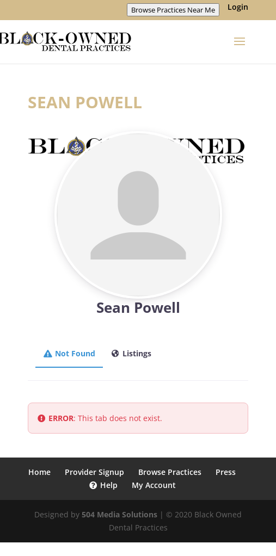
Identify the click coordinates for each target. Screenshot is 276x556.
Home (39, 472)
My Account (154, 485)
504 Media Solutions (119, 514)
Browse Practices (169, 472)
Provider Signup (94, 472)
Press (226, 472)
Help (103, 485)
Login (238, 7)
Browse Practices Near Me (173, 10)
